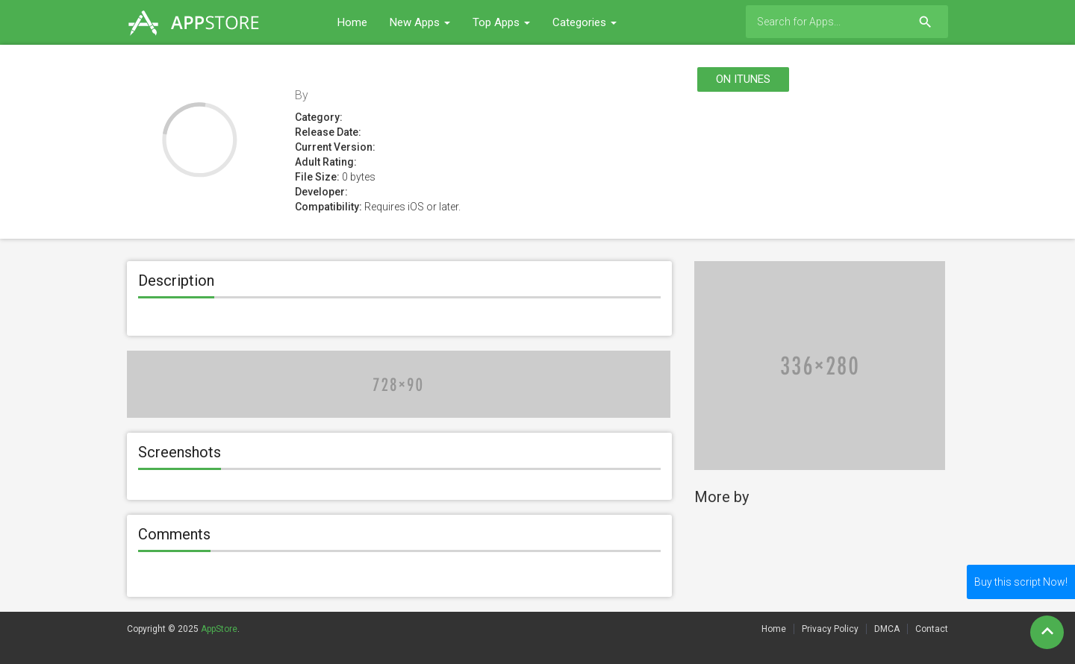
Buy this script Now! (1021, 582)
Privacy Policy (830, 629)
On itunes (743, 79)
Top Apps (501, 22)
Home (352, 22)
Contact (931, 629)
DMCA (887, 629)
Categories (584, 22)
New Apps (420, 22)
